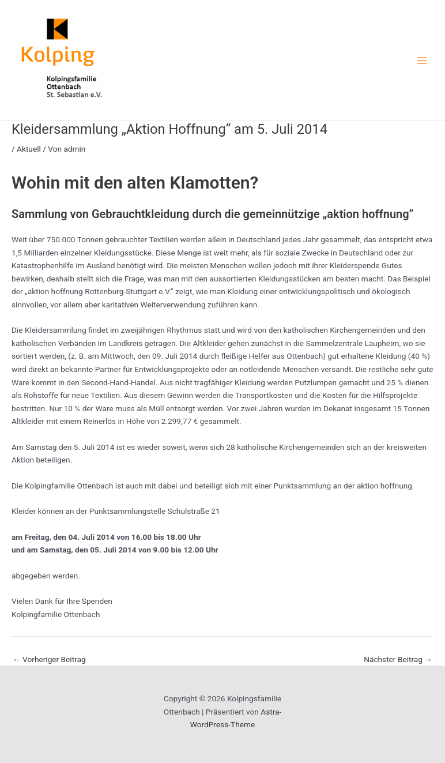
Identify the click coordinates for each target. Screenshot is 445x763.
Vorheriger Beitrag (49, 660)
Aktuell (29, 148)
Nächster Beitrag (398, 660)
